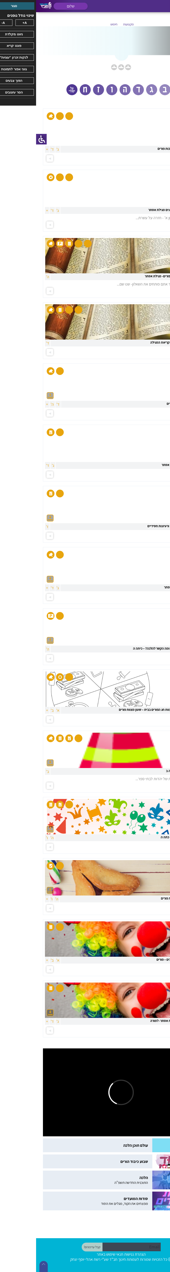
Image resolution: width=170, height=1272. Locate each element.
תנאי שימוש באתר (74, 1254)
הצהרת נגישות (99, 1254)
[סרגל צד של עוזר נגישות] (5, 139)
